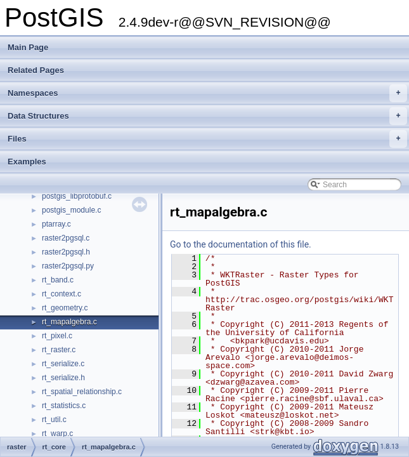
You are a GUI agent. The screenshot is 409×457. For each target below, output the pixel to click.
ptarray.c (56, 224)
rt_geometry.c (65, 307)
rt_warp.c (57, 433)
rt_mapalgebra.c (69, 321)
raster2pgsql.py (68, 266)
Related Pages (36, 70)
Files (207, 139)
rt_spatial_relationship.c (82, 391)
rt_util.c (54, 419)
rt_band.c (58, 279)
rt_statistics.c (64, 405)
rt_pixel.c (57, 335)
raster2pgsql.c (65, 238)
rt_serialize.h (63, 377)
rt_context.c (61, 293)
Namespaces (207, 93)
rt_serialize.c (63, 363)
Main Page (28, 47)
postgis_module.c (71, 210)
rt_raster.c (58, 349)
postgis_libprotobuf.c (77, 196)
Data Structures (207, 116)
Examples (27, 161)
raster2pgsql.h (66, 252)
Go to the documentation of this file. (240, 244)
